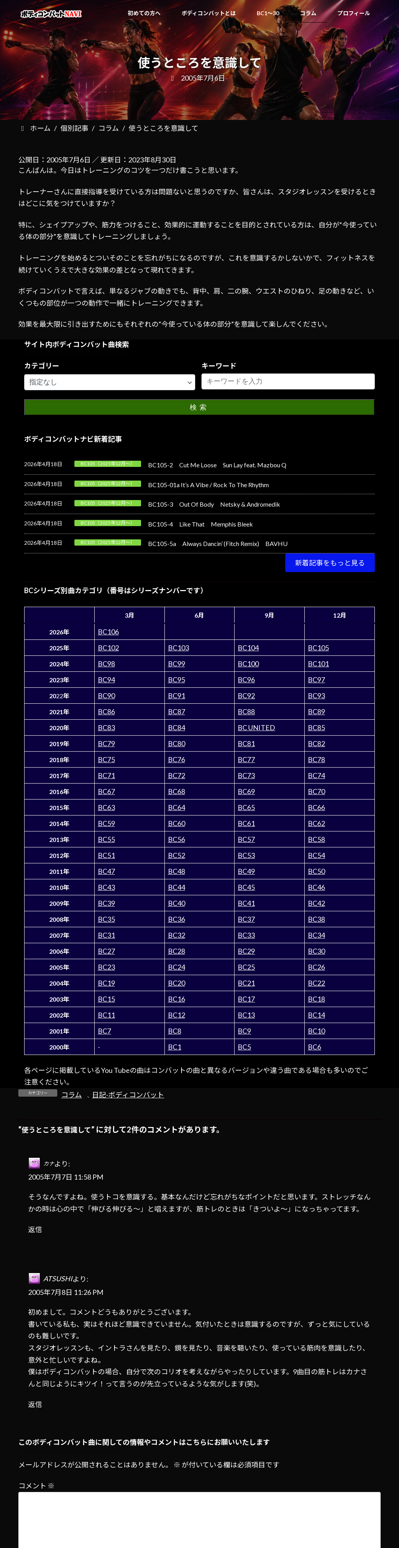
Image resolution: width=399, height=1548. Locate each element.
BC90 (106, 695)
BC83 (106, 727)
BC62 (316, 823)
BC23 (106, 967)
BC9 (244, 1031)
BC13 (246, 1015)
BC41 (246, 903)
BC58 (316, 839)
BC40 (176, 903)
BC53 (246, 855)
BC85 (316, 727)
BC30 (316, 951)
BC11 (106, 1015)
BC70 (316, 791)
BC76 (176, 759)
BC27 (106, 951)
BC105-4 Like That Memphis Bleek (200, 524)
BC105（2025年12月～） (108, 464)
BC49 (246, 871)
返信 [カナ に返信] (35, 1229)
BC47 (106, 871)
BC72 (176, 775)
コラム (71, 1094)
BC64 (176, 807)
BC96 (246, 679)
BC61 (246, 823)
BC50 (316, 871)
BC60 (176, 823)
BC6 (314, 1047)
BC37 (246, 919)
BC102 (108, 647)
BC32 (176, 935)
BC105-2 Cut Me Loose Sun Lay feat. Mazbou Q (217, 464)
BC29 (246, 951)
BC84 (176, 727)
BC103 (178, 647)
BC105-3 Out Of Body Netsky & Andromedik (214, 504)
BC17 (246, 999)
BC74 (316, 775)
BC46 (316, 887)
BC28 (176, 951)
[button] (330, 562)
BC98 (106, 663)
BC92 (246, 695)
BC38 (316, 919)
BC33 (246, 935)
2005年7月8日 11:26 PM (65, 1292)
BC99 (176, 663)
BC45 (246, 887)
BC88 (246, 711)
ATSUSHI (57, 1278)
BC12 (176, 1015)
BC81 (246, 743)
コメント (36, 1485)
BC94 (106, 679)
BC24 (176, 967)
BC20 (176, 983)
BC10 (316, 1031)
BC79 (106, 743)
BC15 (106, 999)
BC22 (316, 983)
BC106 (108, 631)
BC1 (174, 1047)
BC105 (318, 647)
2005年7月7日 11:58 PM (65, 1177)
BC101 (318, 663)
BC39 (106, 903)
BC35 (106, 919)
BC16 (176, 999)
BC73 (246, 775)
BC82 (316, 743)
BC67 (106, 791)
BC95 (176, 679)
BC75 (106, 759)
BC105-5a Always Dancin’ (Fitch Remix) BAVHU (218, 543)
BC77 (246, 759)
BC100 (248, 663)
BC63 (106, 807)
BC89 (316, 711)
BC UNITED (256, 727)
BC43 (106, 887)
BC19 (106, 983)
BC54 (316, 855)
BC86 (106, 711)
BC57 (246, 839)
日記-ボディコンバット (128, 1094)
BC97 (316, 679)
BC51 (106, 855)
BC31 (106, 935)
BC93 (316, 695)
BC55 (106, 839)
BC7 (104, 1031)
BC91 (176, 695)
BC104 (248, 647)
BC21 (246, 983)
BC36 (176, 919)
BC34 (316, 935)
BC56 (176, 839)
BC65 (246, 807)
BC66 (316, 807)
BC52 (176, 855)
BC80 (176, 743)
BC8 (174, 1031)
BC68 (176, 791)
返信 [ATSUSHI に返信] (35, 1404)
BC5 (244, 1047)
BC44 (176, 887)
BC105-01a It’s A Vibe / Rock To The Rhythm (208, 484)
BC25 (246, 967)
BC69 (246, 791)
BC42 (316, 903)
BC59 (106, 823)
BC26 (316, 967)
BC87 (176, 711)
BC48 (176, 871)
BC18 (316, 999)
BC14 (316, 1015)
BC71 (106, 775)
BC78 (316, 759)
